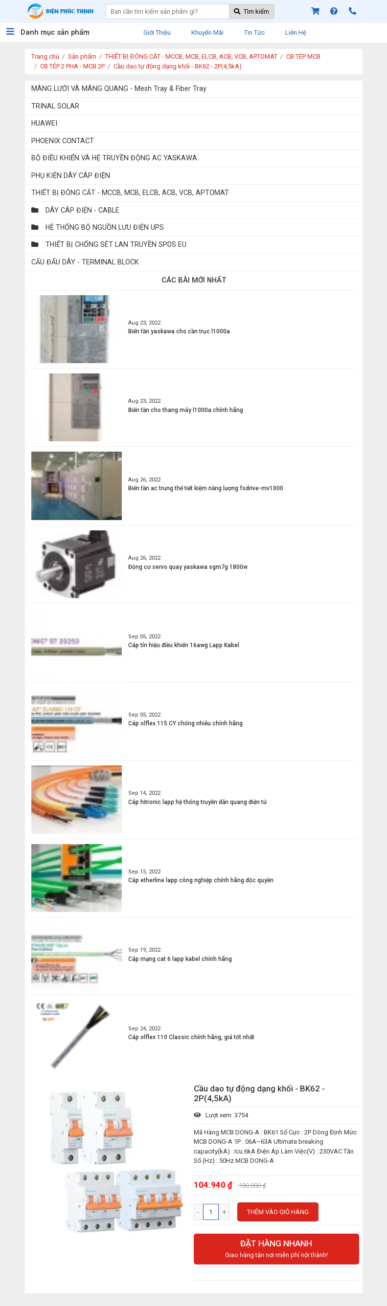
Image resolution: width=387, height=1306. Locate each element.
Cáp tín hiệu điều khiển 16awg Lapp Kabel (183, 645)
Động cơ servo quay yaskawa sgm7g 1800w (188, 567)
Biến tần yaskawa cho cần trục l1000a (179, 331)
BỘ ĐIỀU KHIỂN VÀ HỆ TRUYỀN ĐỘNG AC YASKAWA (114, 158)
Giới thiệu (157, 32)
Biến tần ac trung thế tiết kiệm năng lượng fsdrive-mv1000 (205, 488)
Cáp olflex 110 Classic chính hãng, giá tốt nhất (191, 1037)
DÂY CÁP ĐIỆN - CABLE (75, 210)
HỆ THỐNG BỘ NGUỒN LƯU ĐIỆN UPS (97, 227)
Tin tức (254, 32)
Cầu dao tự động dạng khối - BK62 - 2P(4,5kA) (178, 66)
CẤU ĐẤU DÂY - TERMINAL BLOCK (85, 262)
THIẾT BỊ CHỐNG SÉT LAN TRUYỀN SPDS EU (108, 244)
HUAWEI (44, 123)
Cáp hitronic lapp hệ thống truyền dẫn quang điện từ (197, 802)
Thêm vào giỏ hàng (278, 1212)
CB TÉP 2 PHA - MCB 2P (72, 66)
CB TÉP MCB (303, 56)
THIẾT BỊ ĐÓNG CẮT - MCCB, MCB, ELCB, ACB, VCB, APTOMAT (191, 56)
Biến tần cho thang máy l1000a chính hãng (185, 410)
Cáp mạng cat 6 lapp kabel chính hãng (180, 959)
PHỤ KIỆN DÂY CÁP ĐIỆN (70, 175)
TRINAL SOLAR (55, 106)
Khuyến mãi (207, 32)
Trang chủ (45, 56)
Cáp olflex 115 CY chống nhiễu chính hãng (185, 723)
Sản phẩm (82, 56)
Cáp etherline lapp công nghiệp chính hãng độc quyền (200, 880)
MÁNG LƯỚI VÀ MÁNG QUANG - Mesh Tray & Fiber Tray (118, 88)
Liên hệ (295, 32)
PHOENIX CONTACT (62, 141)
